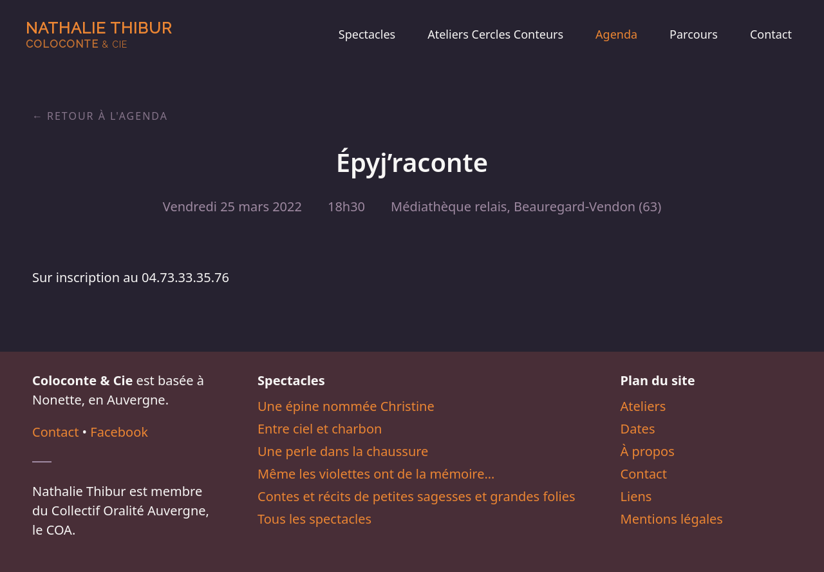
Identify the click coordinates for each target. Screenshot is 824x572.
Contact (771, 34)
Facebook (119, 432)
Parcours (694, 34)
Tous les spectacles (314, 519)
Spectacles (367, 34)
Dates (638, 428)
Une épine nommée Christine (346, 406)
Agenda (616, 34)
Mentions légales (672, 519)
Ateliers (643, 406)
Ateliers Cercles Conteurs (495, 34)
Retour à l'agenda (107, 116)
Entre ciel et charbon (320, 428)
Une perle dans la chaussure (343, 451)
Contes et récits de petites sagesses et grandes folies (417, 496)
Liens (636, 496)
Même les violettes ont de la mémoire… (376, 473)
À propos (648, 451)
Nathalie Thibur (99, 34)
